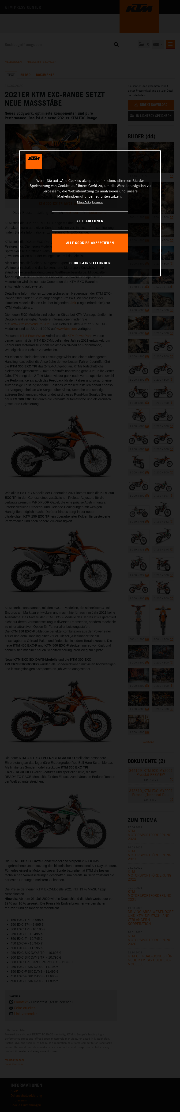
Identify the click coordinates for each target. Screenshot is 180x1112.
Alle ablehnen (90, 220)
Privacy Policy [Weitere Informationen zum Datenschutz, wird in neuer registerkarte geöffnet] (84, 202)
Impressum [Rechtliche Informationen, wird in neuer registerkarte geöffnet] (97, 202)
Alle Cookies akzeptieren (90, 242)
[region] (90, 213)
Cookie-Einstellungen (90, 263)
